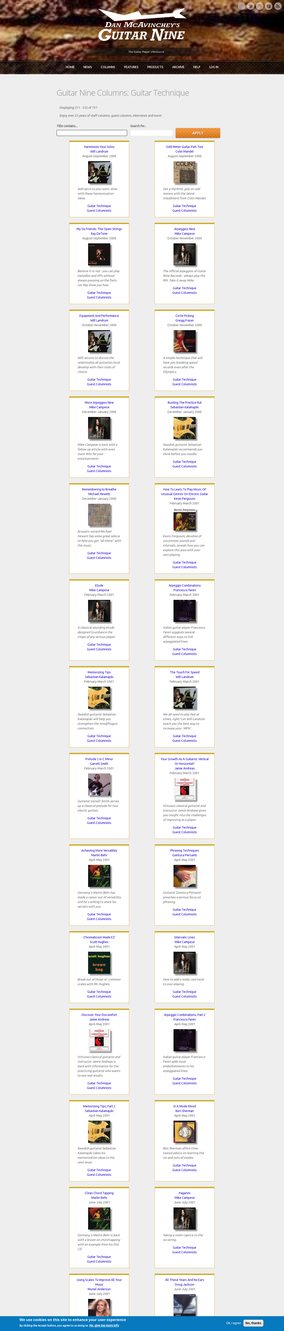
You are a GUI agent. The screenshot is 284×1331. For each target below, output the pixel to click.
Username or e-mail (224, 1236)
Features (131, 66)
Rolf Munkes (173, 775)
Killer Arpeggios (47, 770)
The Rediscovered (93, 1208)
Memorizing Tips (47, 413)
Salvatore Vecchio (173, 871)
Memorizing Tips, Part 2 (174, 592)
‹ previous (45, 1141)
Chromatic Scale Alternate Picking (173, 866)
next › (179, 1141)
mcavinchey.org (26, 1216)
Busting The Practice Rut (237, 230)
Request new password (226, 1264)
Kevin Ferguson (110, 327)
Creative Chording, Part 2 (110, 866)
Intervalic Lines (237, 505)
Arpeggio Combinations (237, 317)
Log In (213, 66)
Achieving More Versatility (47, 505)
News (87, 66)
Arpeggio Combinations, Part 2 (110, 592)
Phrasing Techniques (110, 505)
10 (160, 1141)
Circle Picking (110, 230)
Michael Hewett (47, 322)
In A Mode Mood (237, 592)
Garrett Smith (174, 418)
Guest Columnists (47, 207)
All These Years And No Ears (236, 683)
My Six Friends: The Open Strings (173, 144)
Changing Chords (237, 866)
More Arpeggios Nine (173, 230)
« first (24, 1141)
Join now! (167, 1198)
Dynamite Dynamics (173, 953)
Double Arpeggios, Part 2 (79, 1044)
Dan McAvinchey (27, 1208)
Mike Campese (237, 148)
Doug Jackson (237, 688)
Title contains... (26, 123)
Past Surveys (219, 1208)
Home (70, 66)
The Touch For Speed (110, 413)
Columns (108, 66)
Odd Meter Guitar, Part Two (110, 144)
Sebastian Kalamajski (237, 235)
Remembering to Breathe (47, 317)
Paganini (110, 683)
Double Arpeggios (47, 953)
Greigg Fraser (110, 235)
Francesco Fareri (237, 322)
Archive (178, 66)
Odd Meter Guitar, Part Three (47, 866)
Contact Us (217, 1193)
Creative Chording (237, 770)
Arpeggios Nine (236, 144)
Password (218, 1253)
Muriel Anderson (173, 692)
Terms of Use (165, 1320)
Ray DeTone (173, 148)
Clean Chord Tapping (47, 683)
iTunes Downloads (93, 1193)
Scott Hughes (173, 509)
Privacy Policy (195, 1320)
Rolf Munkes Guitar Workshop (173, 770)
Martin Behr (47, 509)
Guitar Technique (47, 203)
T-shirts (215, 1216)
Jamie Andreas (237, 423)
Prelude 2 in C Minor (173, 413)
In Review (87, 1201)
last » (197, 1141)
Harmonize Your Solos (47, 144)
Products (155, 66)
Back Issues (218, 1201)
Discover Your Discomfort (47, 592)
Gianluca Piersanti (110, 509)
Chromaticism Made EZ (173, 505)
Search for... (97, 123)
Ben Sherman (237, 596)
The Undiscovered (93, 1216)
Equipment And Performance (47, 230)
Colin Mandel (110, 148)
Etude (174, 317)
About (20, 1201)
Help (196, 66)
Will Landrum (47, 148)
